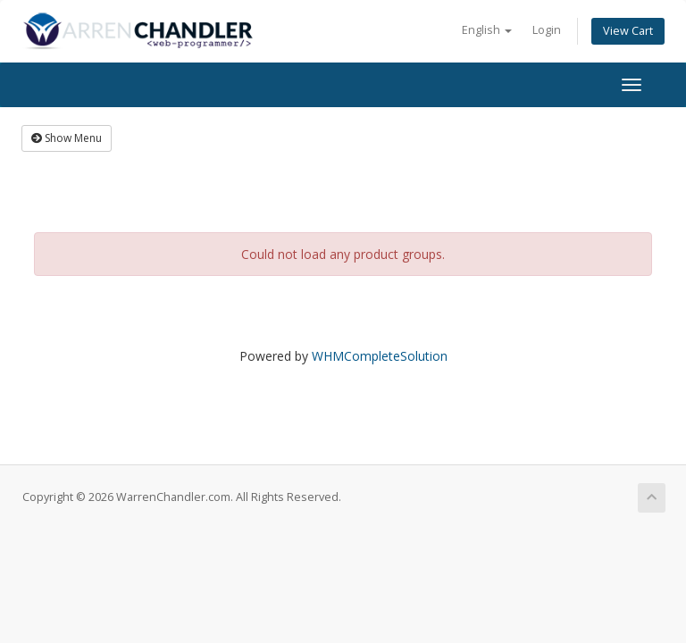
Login (546, 30)
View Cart (628, 30)
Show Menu (66, 138)
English (487, 30)
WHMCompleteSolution (380, 355)
